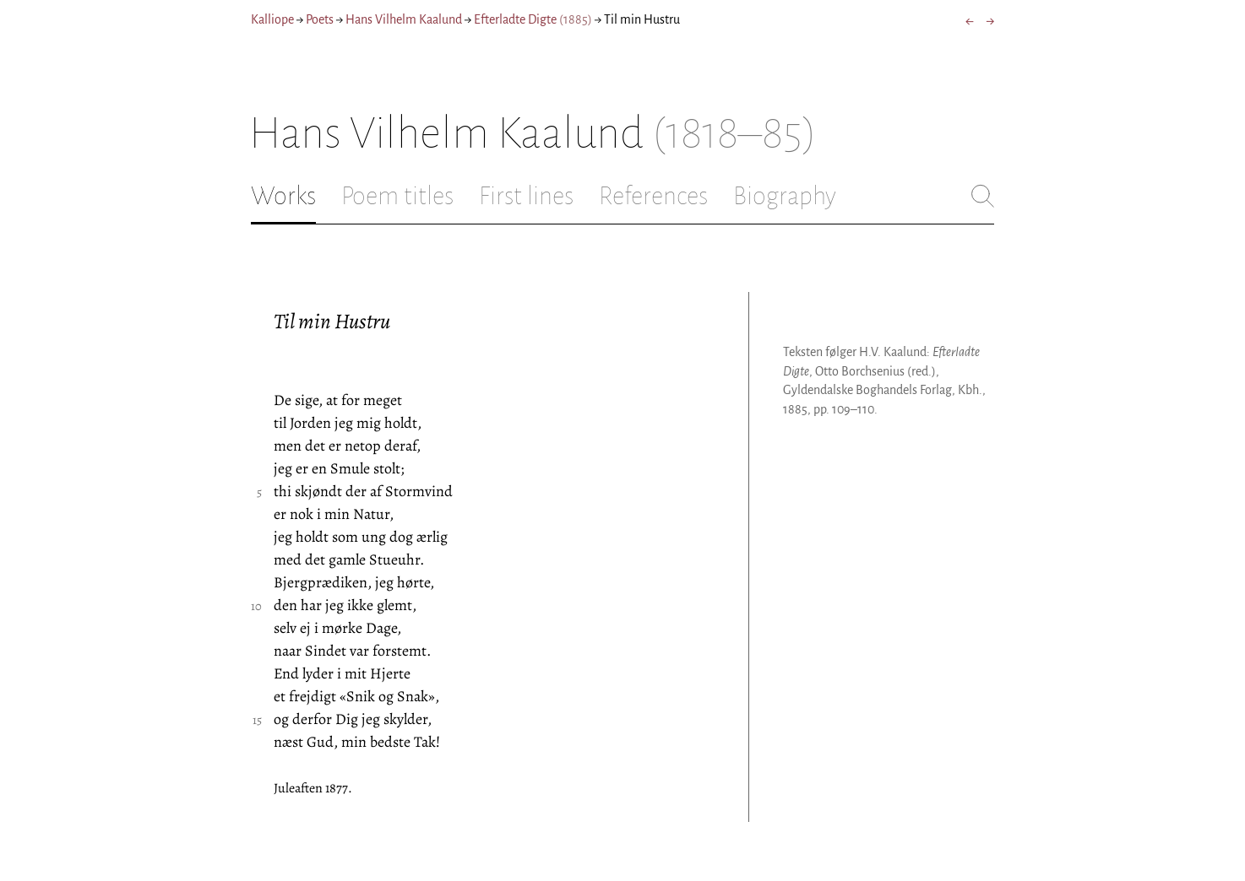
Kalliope (272, 19)
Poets (320, 19)
